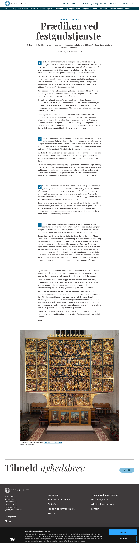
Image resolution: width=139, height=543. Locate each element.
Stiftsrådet (53, 504)
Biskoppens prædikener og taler (41, 9)
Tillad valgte (123, 524)
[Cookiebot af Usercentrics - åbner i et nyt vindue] (12, 539)
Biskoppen (53, 495)
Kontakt (126, 3)
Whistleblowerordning (102, 504)
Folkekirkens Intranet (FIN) (61, 509)
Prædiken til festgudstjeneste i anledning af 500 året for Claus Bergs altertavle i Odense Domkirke (92, 9)
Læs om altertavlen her (53, 443)
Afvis (123, 530)
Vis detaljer (100, 539)
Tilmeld (127, 470)
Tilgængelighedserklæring (104, 495)
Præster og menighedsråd (94, 3)
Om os (75, 3)
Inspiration (114, 3)
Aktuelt (65, 3)
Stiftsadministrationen (59, 499)
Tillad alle (123, 518)
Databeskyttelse (99, 499)
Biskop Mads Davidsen (20, 9)
